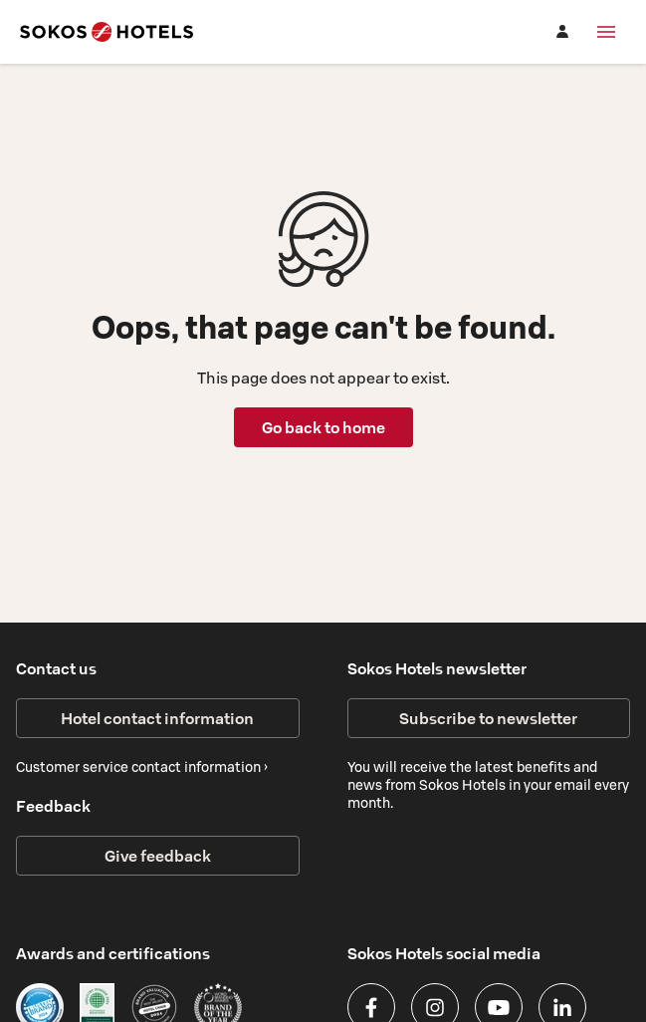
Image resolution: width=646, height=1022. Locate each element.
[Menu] (606, 32)
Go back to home (323, 427)
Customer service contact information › (142, 767)
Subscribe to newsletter (488, 718)
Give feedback (158, 856)
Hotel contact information (157, 718)
